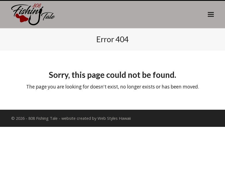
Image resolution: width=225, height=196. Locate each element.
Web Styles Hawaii (114, 118)
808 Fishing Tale (43, 118)
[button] (211, 14)
